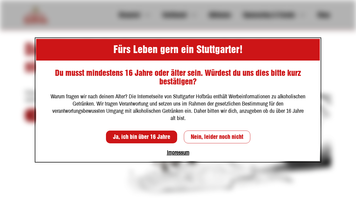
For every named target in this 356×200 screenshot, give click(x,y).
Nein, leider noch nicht (217, 136)
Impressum (178, 152)
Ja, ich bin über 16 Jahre (141, 136)
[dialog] (178, 100)
